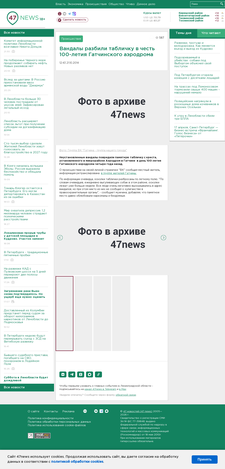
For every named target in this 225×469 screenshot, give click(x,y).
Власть (61, 4)
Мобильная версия (59, 14)
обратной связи (126, 395)
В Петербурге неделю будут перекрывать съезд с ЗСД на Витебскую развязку (26, 341)
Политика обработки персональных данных (59, 422)
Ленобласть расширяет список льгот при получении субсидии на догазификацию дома (26, 128)
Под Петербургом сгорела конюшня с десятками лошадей (196, 76)
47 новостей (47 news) (137, 411)
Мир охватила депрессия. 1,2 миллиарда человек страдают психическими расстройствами (26, 217)
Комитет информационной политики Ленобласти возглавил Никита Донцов (26, 46)
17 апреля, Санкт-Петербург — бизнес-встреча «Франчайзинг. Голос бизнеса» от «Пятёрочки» (196, 132)
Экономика (75, 4)
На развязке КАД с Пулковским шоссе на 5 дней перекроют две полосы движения (26, 276)
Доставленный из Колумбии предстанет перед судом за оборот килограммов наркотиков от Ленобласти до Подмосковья (26, 319)
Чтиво (130, 4)
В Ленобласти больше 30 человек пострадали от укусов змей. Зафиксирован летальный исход (26, 106)
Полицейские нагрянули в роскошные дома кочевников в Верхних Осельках (196, 104)
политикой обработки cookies (77, 461)
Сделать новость (74, 20)
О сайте (33, 411)
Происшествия (96, 4)
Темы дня (183, 33)
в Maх (122, 389)
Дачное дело (146, 4)
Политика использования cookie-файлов (57, 425)
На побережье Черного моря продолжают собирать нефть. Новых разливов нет (26, 66)
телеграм (69, 14)
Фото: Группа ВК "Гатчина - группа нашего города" (93, 150)
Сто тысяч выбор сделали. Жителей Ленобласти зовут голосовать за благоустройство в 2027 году (26, 150)
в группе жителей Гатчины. (119, 173)
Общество (116, 4)
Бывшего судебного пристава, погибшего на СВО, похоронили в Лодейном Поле (26, 362)
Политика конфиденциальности (50, 418)
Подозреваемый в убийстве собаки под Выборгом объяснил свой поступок (192, 62)
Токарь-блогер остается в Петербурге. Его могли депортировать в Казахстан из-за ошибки (26, 195)
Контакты (51, 411)
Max (106, 411)
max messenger (74, 14)
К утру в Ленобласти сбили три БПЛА (194, 117)
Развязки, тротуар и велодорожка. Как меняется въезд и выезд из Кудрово (194, 46)
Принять (205, 459)
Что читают (211, 33)
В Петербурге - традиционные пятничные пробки (26, 256)
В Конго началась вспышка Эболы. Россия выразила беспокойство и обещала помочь (26, 173)
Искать (221, 3)
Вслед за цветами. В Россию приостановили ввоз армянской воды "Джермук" (26, 85)
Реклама (68, 411)
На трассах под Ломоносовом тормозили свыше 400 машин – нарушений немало (197, 89)
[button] (62, 374)
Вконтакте (85, 411)
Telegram (101, 411)
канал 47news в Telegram (100, 389)
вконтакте (64, 14)
